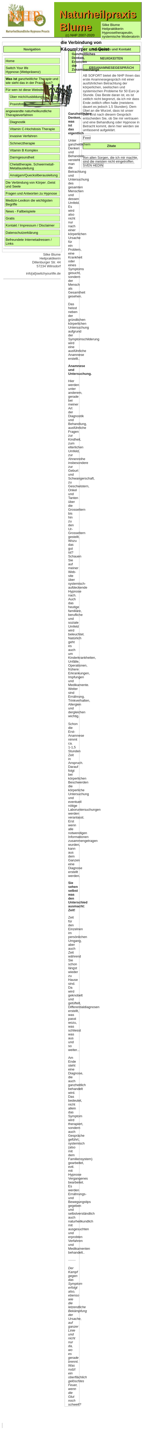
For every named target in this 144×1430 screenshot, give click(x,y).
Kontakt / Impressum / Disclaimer (30, 225)
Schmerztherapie (22, 143)
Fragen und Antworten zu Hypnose (31, 193)
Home (10, 61)
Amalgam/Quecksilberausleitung (34, 175)
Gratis (10, 218)
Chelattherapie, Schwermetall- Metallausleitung (32, 166)
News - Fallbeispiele (21, 211)
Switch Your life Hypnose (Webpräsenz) (23, 70)
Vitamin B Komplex (24, 150)
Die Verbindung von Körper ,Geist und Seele (30, 184)
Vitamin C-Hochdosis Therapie (32, 129)
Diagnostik (18, 122)
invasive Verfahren (23, 136)
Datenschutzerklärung (22, 233)
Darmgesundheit (22, 157)
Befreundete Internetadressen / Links (29, 241)
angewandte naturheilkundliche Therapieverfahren (29, 113)
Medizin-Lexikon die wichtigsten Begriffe (29, 202)
